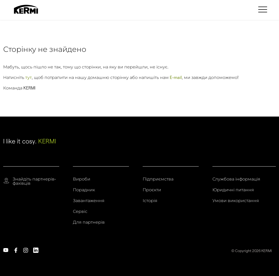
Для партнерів (89, 222)
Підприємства (158, 179)
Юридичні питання (233, 190)
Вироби (81, 179)
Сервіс (80, 211)
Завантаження (88, 201)
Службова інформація (236, 179)
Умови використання (235, 201)
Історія (150, 201)
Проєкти (152, 190)
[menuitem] (263, 9)
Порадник (84, 190)
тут (28, 77)
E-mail (176, 77)
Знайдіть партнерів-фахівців (34, 181)
